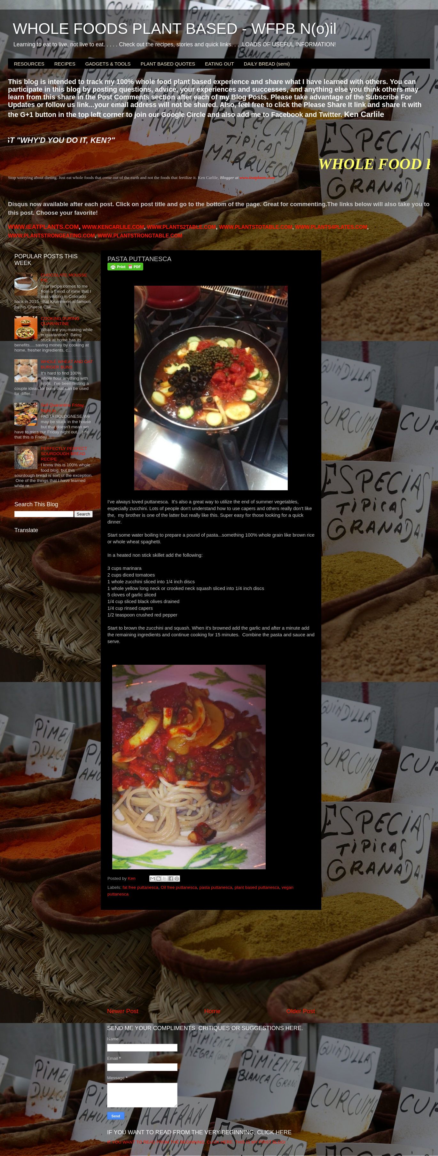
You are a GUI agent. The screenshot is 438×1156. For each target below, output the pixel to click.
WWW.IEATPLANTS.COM (43, 226)
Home (212, 1011)
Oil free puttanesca (179, 887)
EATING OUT (219, 63)
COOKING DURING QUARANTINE (60, 321)
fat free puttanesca (140, 887)
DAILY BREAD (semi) (267, 63)
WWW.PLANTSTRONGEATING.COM (51, 235)
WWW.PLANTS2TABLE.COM (181, 227)
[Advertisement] (211, 958)
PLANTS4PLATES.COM (331, 227)
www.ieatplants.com (257, 177)
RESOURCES (29, 63)
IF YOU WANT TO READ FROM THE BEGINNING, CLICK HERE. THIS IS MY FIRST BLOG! (196, 1142)
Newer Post (122, 1011)
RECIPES (64, 63)
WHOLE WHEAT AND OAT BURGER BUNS (67, 364)
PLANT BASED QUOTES (168, 63)
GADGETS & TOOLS (108, 63)
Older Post (300, 1011)
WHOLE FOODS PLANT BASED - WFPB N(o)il (175, 28)
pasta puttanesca (215, 887)
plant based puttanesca (257, 887)
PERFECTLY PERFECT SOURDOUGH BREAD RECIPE (64, 453)
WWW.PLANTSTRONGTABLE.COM (140, 235)
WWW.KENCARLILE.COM (113, 227)
